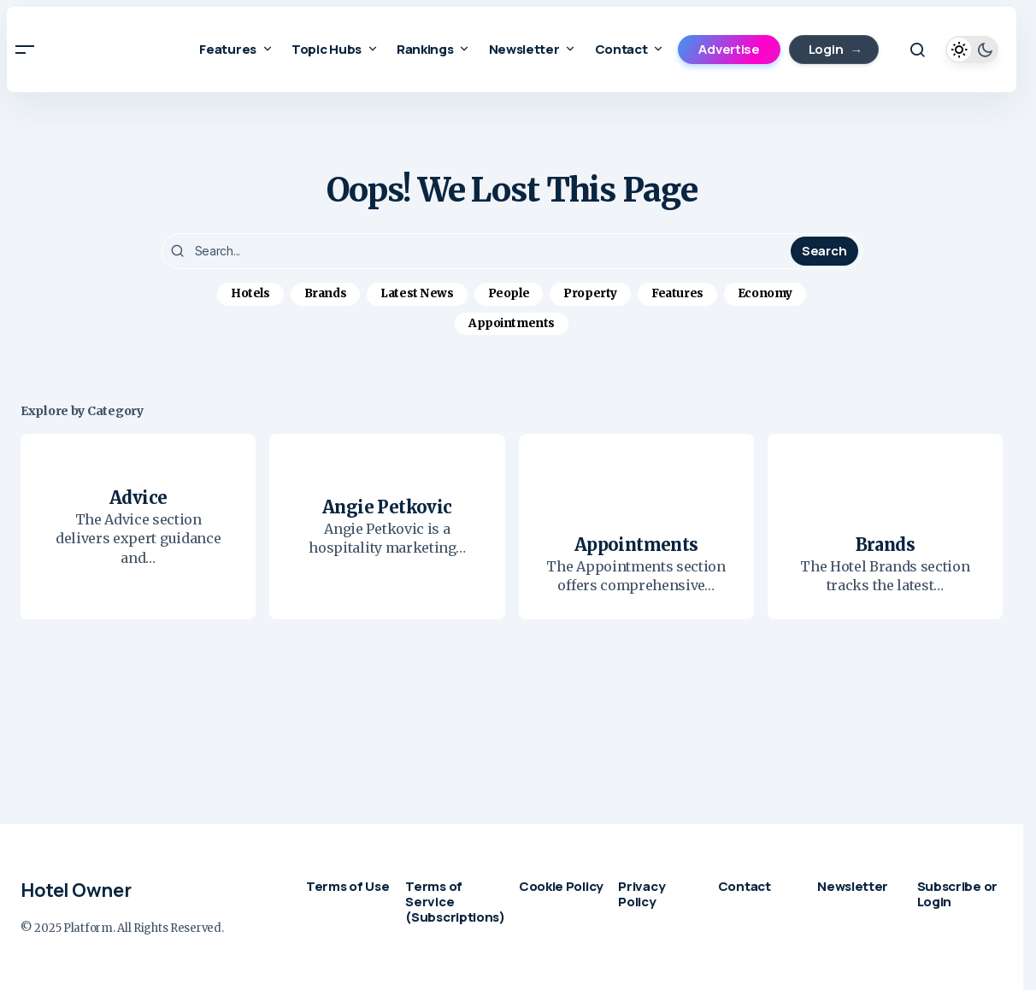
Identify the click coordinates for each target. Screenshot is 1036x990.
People (509, 293)
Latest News (417, 293)
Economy (765, 293)
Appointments (511, 323)
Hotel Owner (76, 890)
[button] (24, 49)
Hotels (250, 293)
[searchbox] (478, 251)
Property (590, 293)
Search (824, 251)
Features (677, 293)
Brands (325, 293)
